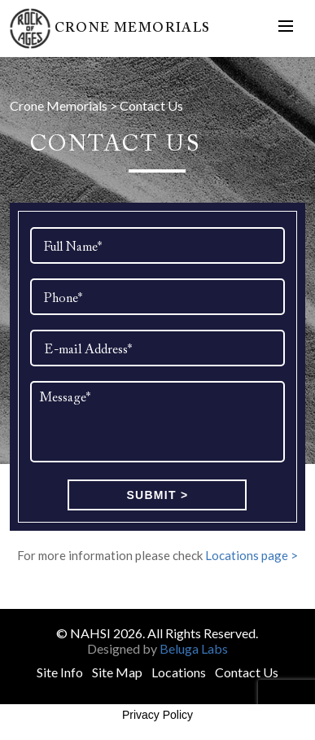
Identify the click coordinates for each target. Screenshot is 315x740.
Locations (178, 672)
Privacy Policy (157, 714)
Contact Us (246, 672)
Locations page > (251, 555)
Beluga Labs (194, 648)
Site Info (60, 672)
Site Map (117, 672)
